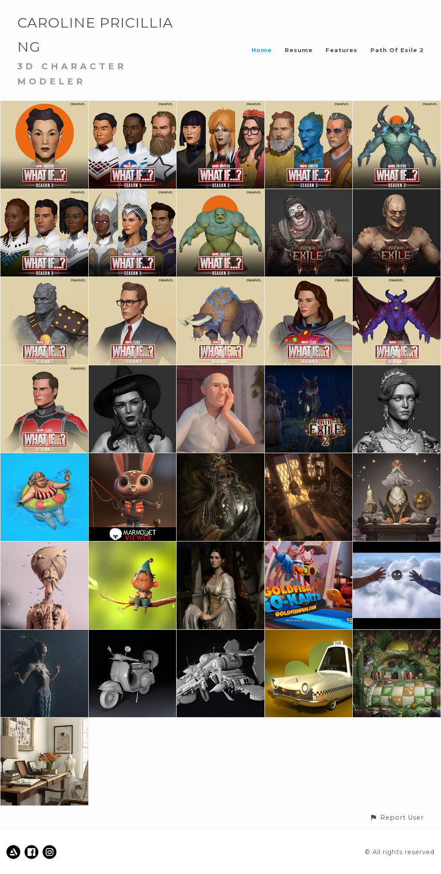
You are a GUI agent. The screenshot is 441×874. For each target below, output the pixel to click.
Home (262, 50)
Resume (299, 50)
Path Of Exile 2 (397, 50)
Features (341, 50)
